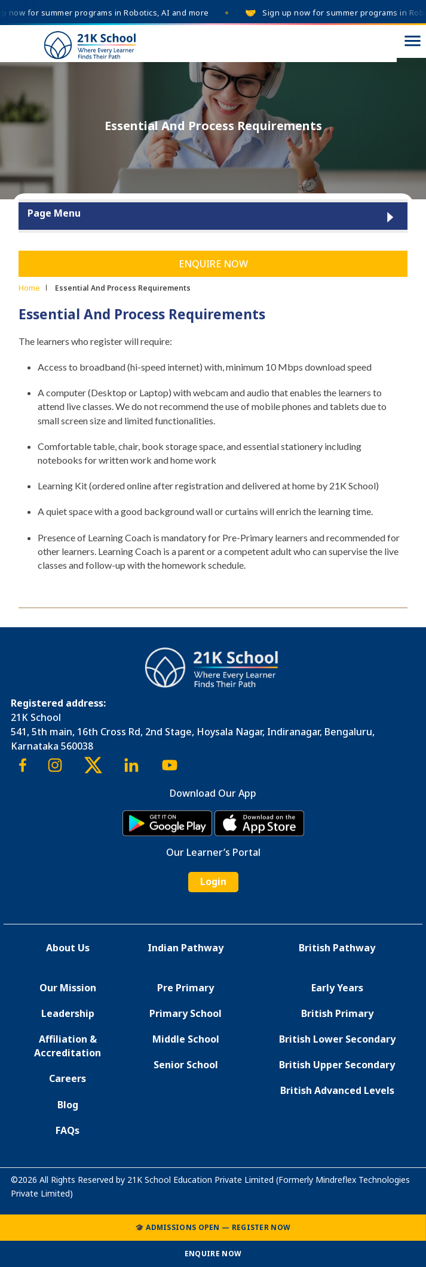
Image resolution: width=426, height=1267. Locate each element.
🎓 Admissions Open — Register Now (213, 1227)
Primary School (185, 1013)
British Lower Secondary (337, 1039)
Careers (67, 1078)
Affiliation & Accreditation (67, 1045)
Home (29, 287)
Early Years (337, 987)
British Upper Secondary (337, 1064)
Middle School (185, 1039)
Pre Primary (185, 987)
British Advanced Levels (337, 1090)
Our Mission (67, 987)
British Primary (337, 1013)
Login (213, 881)
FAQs (67, 1130)
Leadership (67, 1013)
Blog (67, 1104)
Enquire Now (213, 263)
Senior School (186, 1064)
